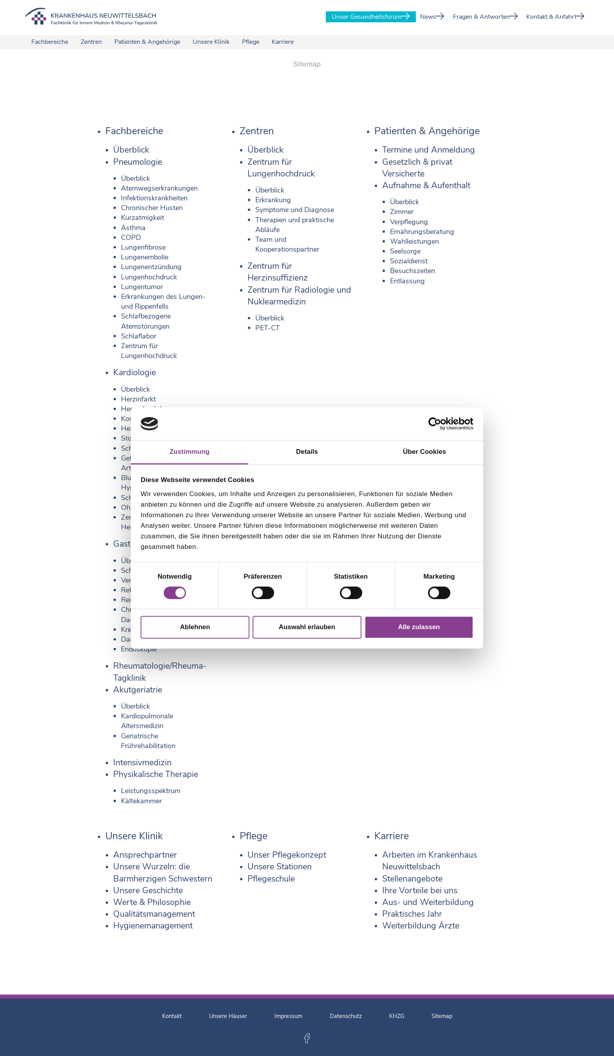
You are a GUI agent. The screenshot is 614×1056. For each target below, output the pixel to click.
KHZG (396, 1016)
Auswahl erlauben (307, 627)
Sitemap (442, 1016)
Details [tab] (307, 451)
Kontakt (172, 1016)
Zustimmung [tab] (189, 451)
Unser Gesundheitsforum (371, 17)
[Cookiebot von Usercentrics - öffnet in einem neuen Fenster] (439, 423)
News (432, 17)
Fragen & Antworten (485, 17)
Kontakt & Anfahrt (555, 17)
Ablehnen (195, 627)
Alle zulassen (419, 627)
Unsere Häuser (228, 1016)
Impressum (288, 1016)
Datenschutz (346, 1016)
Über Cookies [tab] (424, 451)
